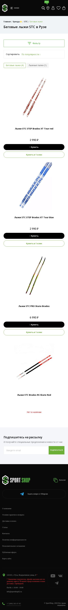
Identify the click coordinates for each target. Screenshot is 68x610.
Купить (34, 147)
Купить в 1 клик (34, 154)
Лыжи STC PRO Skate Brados (34, 306)
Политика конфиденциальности (14, 540)
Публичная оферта (9, 552)
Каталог (59, 480)
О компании (6, 508)
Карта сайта (6, 559)
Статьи (4, 527)
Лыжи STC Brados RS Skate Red (34, 394)
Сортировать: (13, 54)
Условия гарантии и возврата (13, 515)
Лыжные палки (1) (38, 65)
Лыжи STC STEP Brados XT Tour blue (34, 217)
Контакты (6, 533)
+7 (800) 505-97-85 (14, 604)
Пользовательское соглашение (13, 546)
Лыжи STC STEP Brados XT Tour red (34, 128)
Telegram (34, 494)
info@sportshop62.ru (14, 592)
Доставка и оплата (9, 521)
